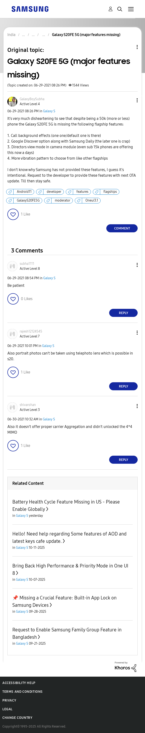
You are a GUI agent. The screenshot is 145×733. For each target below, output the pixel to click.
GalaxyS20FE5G (28, 200)
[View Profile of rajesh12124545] (31, 331)
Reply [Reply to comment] (123, 313)
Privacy (9, 700)
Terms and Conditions (22, 692)
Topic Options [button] (129, 47)
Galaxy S (49, 111)
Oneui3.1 (91, 200)
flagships (110, 192)
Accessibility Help (18, 683)
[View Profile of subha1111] (27, 264)
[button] (129, 100)
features (82, 192)
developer (54, 192)
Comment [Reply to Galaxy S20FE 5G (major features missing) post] (122, 228)
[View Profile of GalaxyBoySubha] (32, 99)
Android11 (24, 192)
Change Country (17, 718)
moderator (62, 200)
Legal (7, 709)
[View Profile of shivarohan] (28, 405)
